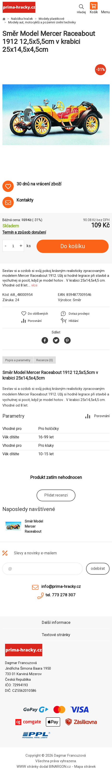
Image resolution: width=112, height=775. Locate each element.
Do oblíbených (38, 313)
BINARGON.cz (60, 766)
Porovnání (35, 321)
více (34, 285)
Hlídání (73, 321)
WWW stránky (27, 766)
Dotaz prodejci (79, 313)
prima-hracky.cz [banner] (18, 8)
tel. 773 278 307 (60, 594)
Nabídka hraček (22, 18)
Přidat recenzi (56, 495)
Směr (77, 300)
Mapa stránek (85, 766)
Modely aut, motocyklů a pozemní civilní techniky (42, 22)
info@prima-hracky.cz (61, 586)
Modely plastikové (51, 18)
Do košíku (72, 246)
